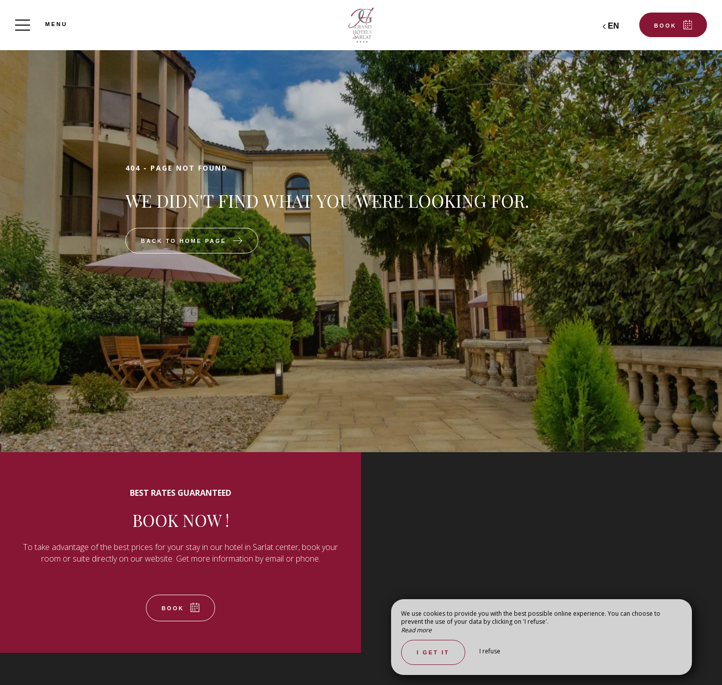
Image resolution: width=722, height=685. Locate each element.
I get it (433, 652)
